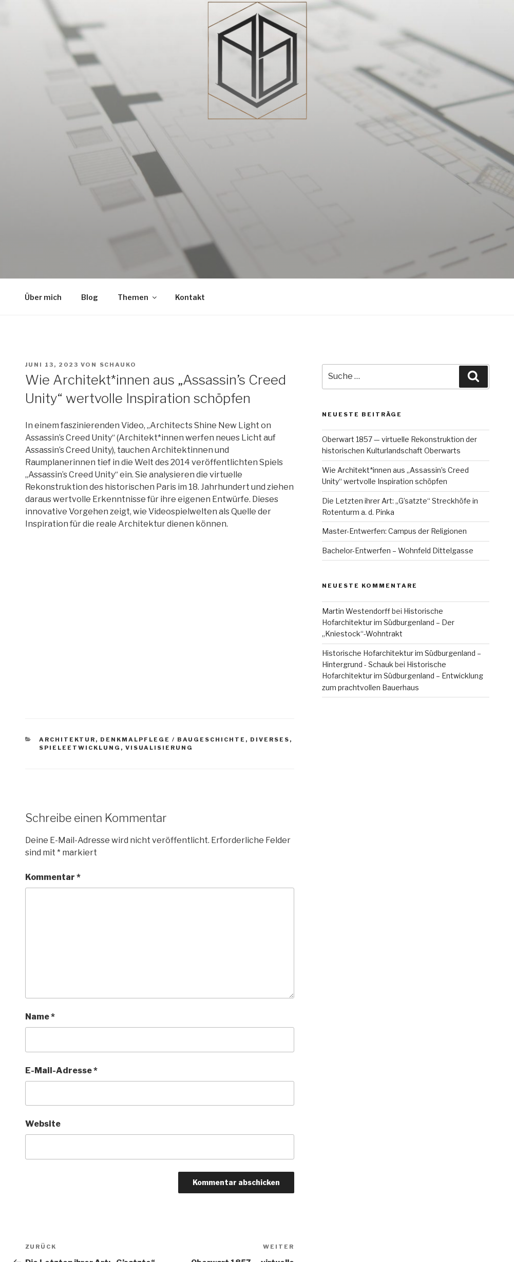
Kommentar (53, 877)
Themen (138, 297)
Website (43, 1124)
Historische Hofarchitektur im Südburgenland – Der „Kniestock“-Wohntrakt (388, 622)
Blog (89, 297)
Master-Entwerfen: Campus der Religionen (394, 531)
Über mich (43, 297)
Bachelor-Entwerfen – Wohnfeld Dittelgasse (397, 550)
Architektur (67, 739)
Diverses (270, 739)
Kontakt (190, 297)
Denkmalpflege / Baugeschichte (172, 739)
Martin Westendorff (356, 611)
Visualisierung (159, 747)
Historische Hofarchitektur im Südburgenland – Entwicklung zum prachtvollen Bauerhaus (402, 676)
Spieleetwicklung (80, 747)
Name (40, 1016)
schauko (118, 364)
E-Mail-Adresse (61, 1070)
